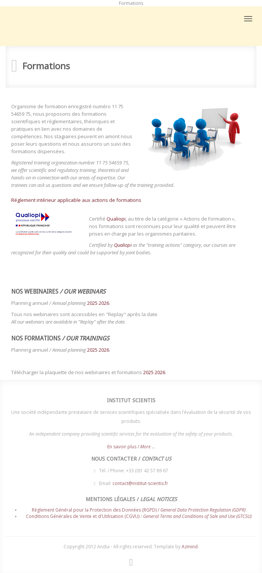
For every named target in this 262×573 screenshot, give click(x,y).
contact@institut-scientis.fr (140, 482)
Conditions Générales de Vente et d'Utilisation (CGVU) (82, 515)
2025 (92, 303)
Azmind (190, 546)
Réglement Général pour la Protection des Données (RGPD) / (139, 508)
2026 (104, 303)
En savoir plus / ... (131, 448)
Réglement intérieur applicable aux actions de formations (76, 200)
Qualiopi (116, 218)
